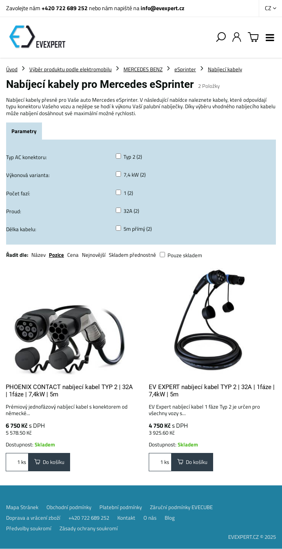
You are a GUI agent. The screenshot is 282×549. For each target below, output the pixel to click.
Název (38, 255)
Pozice (56, 255)
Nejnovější (94, 255)
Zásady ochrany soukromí (88, 528)
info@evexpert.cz (162, 8)
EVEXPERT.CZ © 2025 (252, 537)
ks (17, 462)
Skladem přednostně (132, 255)
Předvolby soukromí (28, 528)
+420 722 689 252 (65, 8)
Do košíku (49, 462)
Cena (73, 255)
